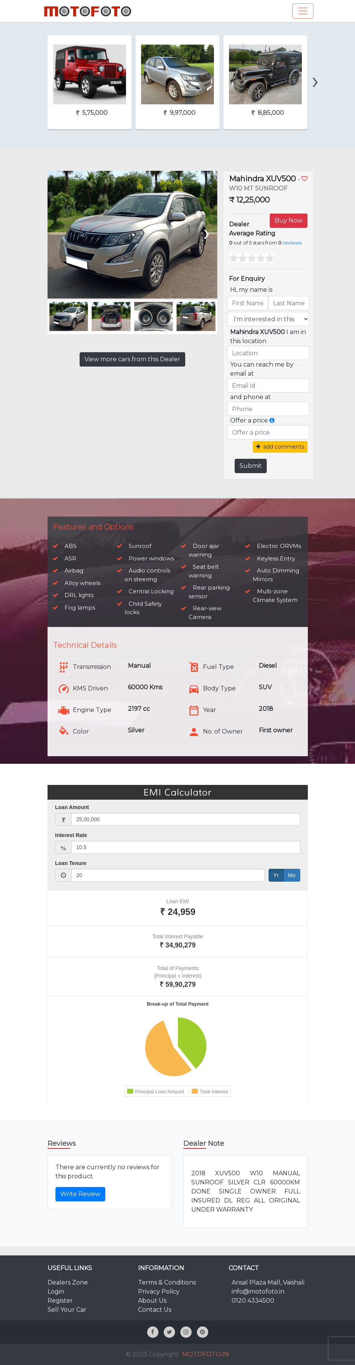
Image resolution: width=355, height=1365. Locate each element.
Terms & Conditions (167, 1282)
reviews (292, 243)
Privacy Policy (159, 1291)
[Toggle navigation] (303, 11)
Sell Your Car (67, 1309)
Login (56, 1291)
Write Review (80, 1194)
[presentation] (315, 67)
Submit (251, 465)
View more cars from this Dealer (132, 359)
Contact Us (154, 1309)
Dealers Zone (68, 1282)
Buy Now (289, 220)
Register (60, 1300)
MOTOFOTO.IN (205, 1354)
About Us (152, 1300)
